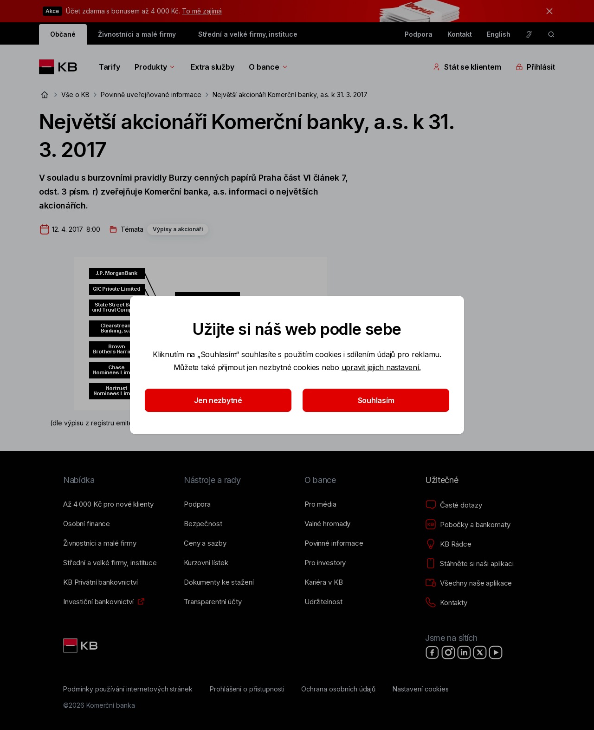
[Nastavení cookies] (421, 689)
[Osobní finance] (86, 524)
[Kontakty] (446, 603)
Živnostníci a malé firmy (137, 34)
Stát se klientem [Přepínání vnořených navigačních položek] (467, 67)
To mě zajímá (201, 11)
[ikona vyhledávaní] (551, 34)
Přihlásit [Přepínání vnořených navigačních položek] (535, 67)
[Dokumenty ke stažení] (218, 582)
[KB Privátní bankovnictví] (100, 582)
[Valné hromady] (327, 524)
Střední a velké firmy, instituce (247, 34)
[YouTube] (495, 652)
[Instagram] (448, 652)
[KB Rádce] (448, 544)
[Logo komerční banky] (61, 66)
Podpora (419, 34)
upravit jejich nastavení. (381, 367)
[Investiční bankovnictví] (98, 602)
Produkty (155, 67)
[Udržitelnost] (323, 602)
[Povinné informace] (333, 543)
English (498, 34)
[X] (479, 652)
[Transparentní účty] (213, 602)
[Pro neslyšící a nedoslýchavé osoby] (529, 34)
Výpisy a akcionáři (178, 229)
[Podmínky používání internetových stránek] (128, 689)
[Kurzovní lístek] (206, 563)
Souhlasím (376, 400)
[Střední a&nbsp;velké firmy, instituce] (110, 563)
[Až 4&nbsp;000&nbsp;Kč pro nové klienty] (108, 504)
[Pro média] (320, 504)
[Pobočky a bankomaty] (467, 525)
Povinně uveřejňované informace (151, 94)
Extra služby (212, 67)
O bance (268, 67)
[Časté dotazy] (453, 505)
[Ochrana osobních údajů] (338, 689)
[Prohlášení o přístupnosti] (247, 689)
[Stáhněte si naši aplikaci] (469, 564)
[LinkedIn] (464, 652)
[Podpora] (197, 504)
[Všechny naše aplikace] (468, 583)
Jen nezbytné (218, 400)
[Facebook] (432, 652)
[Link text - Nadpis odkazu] (81, 645)
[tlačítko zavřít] (547, 11)
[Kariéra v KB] (323, 582)
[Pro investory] (325, 563)
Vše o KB (75, 94)
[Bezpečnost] (203, 524)
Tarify (109, 67)
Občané (63, 34)
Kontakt (459, 34)
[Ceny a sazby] (205, 543)
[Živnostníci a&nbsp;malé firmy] (99, 543)
